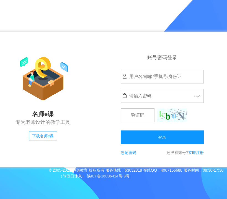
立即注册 (196, 152)
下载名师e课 (43, 136)
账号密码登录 (162, 57)
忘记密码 (128, 152)
